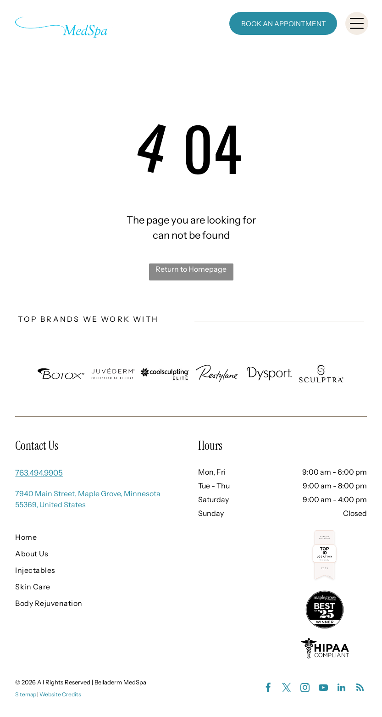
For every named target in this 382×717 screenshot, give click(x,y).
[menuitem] (91, 537)
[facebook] (268, 689)
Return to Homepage (191, 269)
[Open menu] (356, 23)
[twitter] (286, 689)
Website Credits (60, 694)
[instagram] (305, 689)
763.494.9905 (39, 472)
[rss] (360, 689)
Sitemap (25, 694)
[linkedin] (342, 689)
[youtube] (323, 689)
